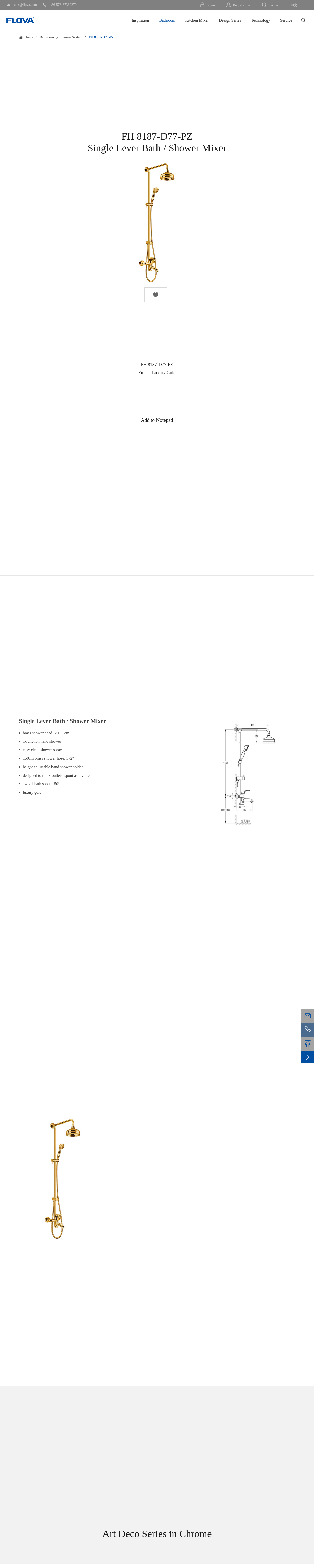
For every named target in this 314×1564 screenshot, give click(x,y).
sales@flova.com (21, 5)
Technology (260, 20)
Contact (270, 5)
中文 (294, 5)
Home (29, 37)
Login (207, 5)
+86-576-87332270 (60, 5)
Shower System (71, 37)
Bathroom (167, 20)
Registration (238, 5)
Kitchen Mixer (197, 20)
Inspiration (140, 20)
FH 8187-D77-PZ (101, 37)
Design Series (230, 20)
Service (286, 20)
